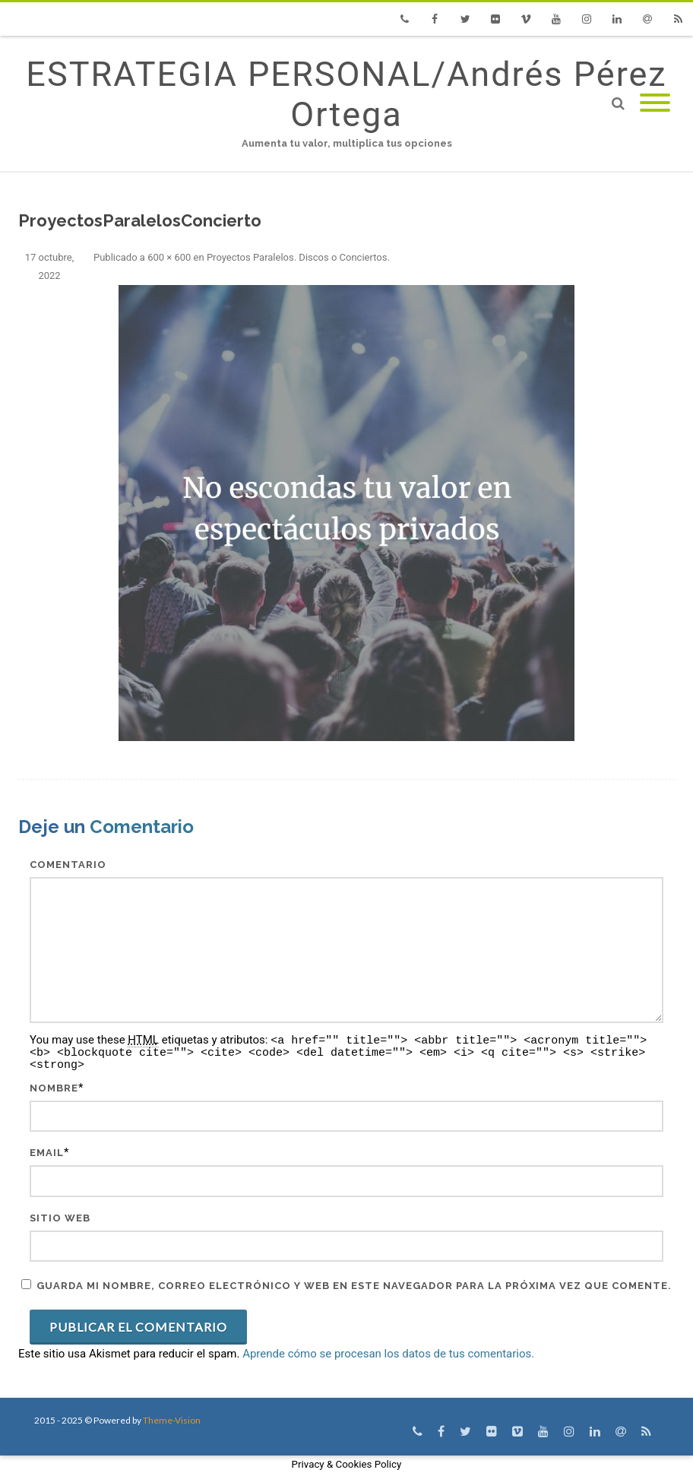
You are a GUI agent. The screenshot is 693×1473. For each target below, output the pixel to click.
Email (47, 1153)
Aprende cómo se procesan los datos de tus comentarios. (388, 1354)
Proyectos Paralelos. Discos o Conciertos (297, 257)
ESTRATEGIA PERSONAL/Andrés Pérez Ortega (346, 94)
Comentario (68, 865)
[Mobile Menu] (655, 103)
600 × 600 (169, 257)
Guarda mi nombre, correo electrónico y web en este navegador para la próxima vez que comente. (354, 1286)
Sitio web (60, 1218)
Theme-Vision (172, 1420)
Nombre (54, 1088)
